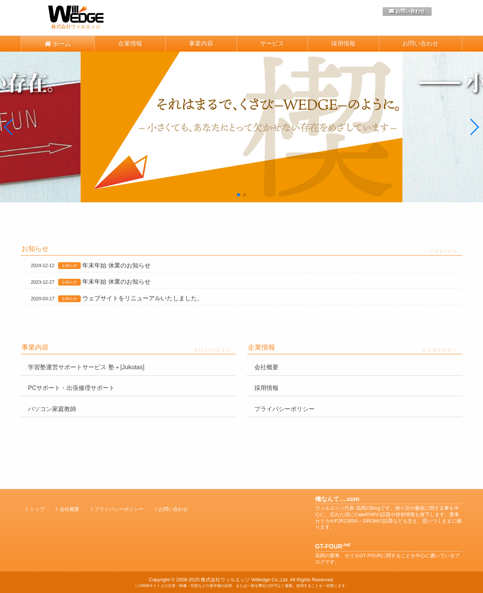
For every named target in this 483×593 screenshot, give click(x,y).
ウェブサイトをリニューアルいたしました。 (142, 298)
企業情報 (130, 43)
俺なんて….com (337, 499)
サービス (272, 43)
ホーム (58, 44)
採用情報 (343, 43)
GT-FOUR (332, 546)
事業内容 (201, 43)
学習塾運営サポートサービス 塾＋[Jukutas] (86, 367)
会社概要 (266, 367)
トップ (37, 509)
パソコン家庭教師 (52, 409)
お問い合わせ (407, 11)
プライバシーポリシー (284, 409)
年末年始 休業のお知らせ (116, 265)
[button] (9, 127)
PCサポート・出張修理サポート (71, 388)
